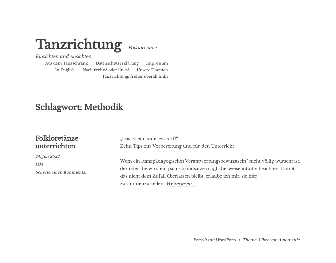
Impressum (157, 63)
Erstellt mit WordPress (214, 240)
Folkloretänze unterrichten (56, 142)
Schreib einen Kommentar (61, 172)
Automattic (289, 240)
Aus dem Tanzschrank (66, 63)
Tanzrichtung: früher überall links (135, 76)
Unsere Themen (152, 69)
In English (65, 69)
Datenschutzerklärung (117, 63)
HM (39, 164)
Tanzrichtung (78, 45)
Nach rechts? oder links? (106, 69)
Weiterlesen (181, 183)
